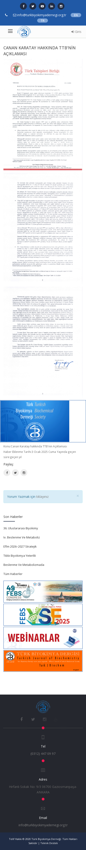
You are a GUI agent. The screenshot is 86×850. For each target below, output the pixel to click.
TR (42, 20)
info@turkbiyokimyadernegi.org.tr (43, 825)
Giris (76, 31)
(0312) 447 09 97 (43, 753)
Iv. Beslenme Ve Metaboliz (21, 537)
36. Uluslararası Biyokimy (20, 528)
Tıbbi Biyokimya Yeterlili (19, 556)
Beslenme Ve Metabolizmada (23, 565)
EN (76, 15)
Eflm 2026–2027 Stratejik (20, 546)
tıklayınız (42, 496)
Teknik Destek (49, 843)
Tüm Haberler (12, 574)
